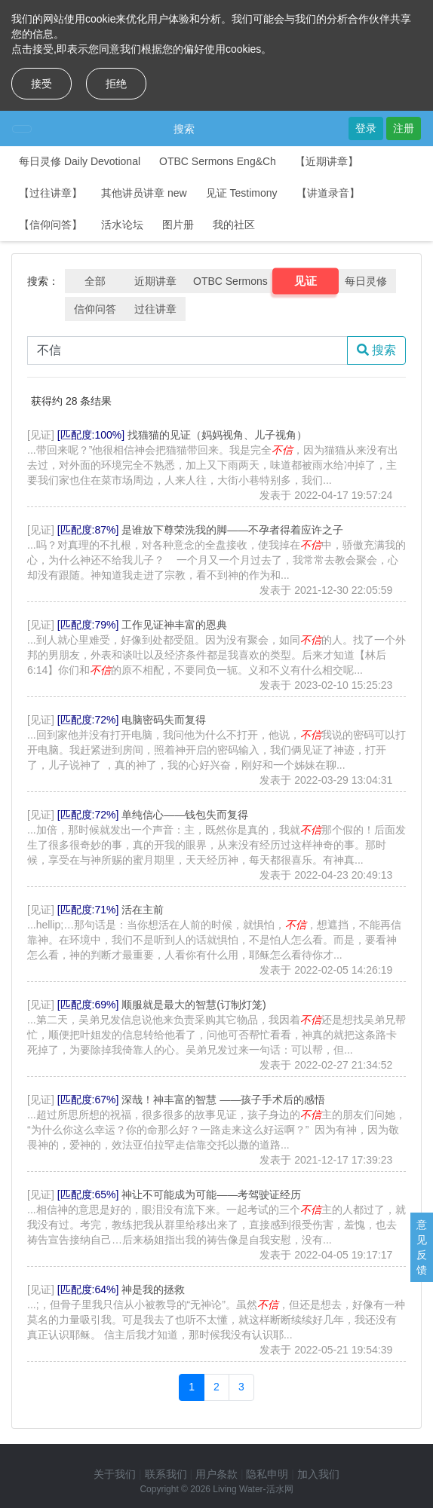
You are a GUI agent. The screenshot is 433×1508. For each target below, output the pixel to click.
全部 (95, 281)
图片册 (178, 225)
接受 (41, 84)
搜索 (184, 129)
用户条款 (216, 1474)
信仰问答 (95, 309)
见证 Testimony (242, 193)
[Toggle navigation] (22, 129)
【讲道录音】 (328, 193)
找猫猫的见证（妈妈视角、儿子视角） (217, 435)
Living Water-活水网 (253, 1489)
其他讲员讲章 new (144, 193)
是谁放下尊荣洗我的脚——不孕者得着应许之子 (232, 530)
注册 (403, 128)
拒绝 (116, 84)
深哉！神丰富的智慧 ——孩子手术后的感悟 (223, 1100)
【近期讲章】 (326, 161)
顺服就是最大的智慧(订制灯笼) (193, 1005)
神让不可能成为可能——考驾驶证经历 (211, 1194)
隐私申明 (267, 1474)
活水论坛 (122, 225)
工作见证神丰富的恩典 (174, 625)
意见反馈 (421, 1247)
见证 (305, 281)
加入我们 (318, 1474)
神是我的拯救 (153, 1289)
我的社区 (234, 225)
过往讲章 (155, 309)
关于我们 (115, 1474)
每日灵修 (366, 281)
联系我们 (166, 1474)
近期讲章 (155, 281)
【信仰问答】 (50, 225)
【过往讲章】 (50, 193)
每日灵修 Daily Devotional (79, 161)
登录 (365, 128)
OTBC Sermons (230, 281)
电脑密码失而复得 (163, 720)
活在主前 (142, 910)
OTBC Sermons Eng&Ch (217, 161)
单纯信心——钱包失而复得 (184, 815)
